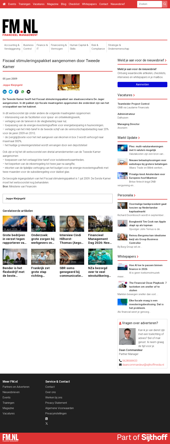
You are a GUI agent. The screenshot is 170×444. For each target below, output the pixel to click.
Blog (63, 4)
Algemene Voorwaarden (59, 408)
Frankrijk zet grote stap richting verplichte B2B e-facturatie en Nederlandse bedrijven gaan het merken (42, 272)
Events (12, 4)
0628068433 (129, 360)
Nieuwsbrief (118, 4)
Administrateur (126, 113)
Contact (103, 4)
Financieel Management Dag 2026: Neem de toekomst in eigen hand (100, 239)
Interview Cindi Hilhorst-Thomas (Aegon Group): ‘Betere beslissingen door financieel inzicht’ (71, 239)
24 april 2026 (10, 229)
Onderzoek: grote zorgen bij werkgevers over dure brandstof (43, 239)
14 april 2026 (10, 262)
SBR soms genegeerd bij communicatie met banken (70, 272)
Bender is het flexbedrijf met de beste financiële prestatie (13, 272)
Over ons (50, 392)
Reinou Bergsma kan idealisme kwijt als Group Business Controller (147, 239)
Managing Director (129, 124)
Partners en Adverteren (16, 386)
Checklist (74, 4)
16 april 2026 (67, 229)
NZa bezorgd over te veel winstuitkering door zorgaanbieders (99, 272)
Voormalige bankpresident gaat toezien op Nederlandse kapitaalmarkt (148, 208)
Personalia (125, 195)
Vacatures (38, 4)
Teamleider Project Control (133, 103)
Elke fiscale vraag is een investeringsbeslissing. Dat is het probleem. (146, 304)
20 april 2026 (39, 229)
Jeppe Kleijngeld (12, 85)
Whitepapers (89, 4)
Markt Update (127, 138)
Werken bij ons (53, 397)
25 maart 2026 (68, 262)
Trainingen (24, 4)
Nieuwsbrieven (11, 392)
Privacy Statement (56, 402)
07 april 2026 (39, 262)
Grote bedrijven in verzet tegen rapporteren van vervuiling (14, 239)
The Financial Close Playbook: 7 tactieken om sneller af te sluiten (148, 286)
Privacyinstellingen (56, 413)
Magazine (52, 4)
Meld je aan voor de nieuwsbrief (141, 60)
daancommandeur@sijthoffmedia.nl (143, 364)
